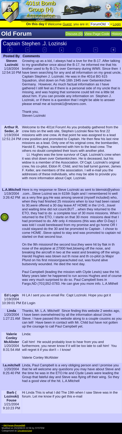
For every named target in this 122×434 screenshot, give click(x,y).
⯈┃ (113, 50)
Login (117, 24)
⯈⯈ (96, 50)
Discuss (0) (74, 34)
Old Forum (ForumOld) (14, 425)
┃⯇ (10, 50)
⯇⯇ (28, 50)
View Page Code (97, 34)
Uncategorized (24, 430)
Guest (67, 24)
